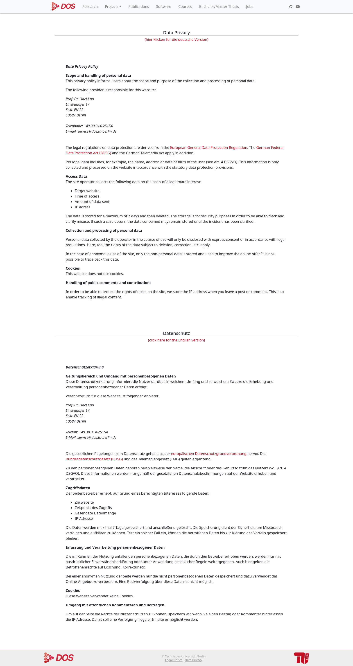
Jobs (249, 6)
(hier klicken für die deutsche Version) (176, 39)
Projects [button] (111, 6)
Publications (138, 6)
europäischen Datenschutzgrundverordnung (209, 453)
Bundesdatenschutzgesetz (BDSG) (94, 459)
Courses (185, 6)
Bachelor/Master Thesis (219, 6)
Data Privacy (193, 660)
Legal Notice (173, 660)
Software (163, 6)
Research (90, 6)
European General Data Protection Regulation (208, 147)
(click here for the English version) (176, 340)
